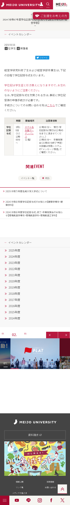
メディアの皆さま (19, 493)
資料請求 (35, 435)
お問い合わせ (50, 487)
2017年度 (14, 300)
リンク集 (19, 487)
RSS (45, 178)
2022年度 (14, 269)
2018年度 (14, 294)
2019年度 (14, 287)
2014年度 (14, 318)
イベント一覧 (27, 178)
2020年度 (14, 281)
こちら (51, 105)
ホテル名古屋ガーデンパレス (29, 131)
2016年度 (14, 306)
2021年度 (14, 275)
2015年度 (14, 312)
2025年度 (14, 250)
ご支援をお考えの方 (51, 15)
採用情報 (50, 481)
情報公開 (19, 481)
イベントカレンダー (20, 34)
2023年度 (14, 263)
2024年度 (14, 256)
